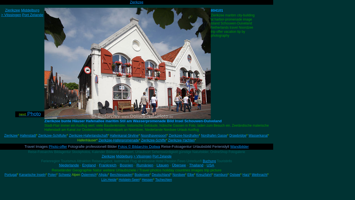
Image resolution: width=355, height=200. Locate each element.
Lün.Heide (108, 180)
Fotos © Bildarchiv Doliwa (139, 146)
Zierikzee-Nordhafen (184, 136)
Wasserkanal (258, 136)
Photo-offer (58, 146)
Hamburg (220, 175)
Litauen (163, 165)
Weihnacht (259, 175)
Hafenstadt (28, 136)
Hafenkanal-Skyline (124, 136)
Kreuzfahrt (203, 175)
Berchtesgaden (121, 175)
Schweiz (65, 175)
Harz (245, 175)
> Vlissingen (142, 156)
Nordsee (179, 175)
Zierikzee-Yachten (181, 140)
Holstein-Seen (129, 180)
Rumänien (144, 165)
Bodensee (142, 175)
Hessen (147, 180)
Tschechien (163, 180)
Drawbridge (237, 136)
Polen (52, 175)
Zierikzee (136, 2)
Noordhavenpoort (153, 136)
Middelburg (124, 156)
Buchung (209, 161)
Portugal (10, 175)
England (89, 165)
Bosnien (126, 165)
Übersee (179, 165)
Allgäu (103, 175)
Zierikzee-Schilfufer (52, 136)
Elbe (190, 175)
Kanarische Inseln (32, 175)
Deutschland (161, 175)
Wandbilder (239, 146)
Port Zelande (162, 156)
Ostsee (235, 175)
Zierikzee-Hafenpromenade (118, 140)
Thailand (196, 165)
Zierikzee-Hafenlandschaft (88, 136)
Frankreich (107, 165)
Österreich (88, 175)
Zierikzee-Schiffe (153, 140)
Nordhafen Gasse (214, 136)
